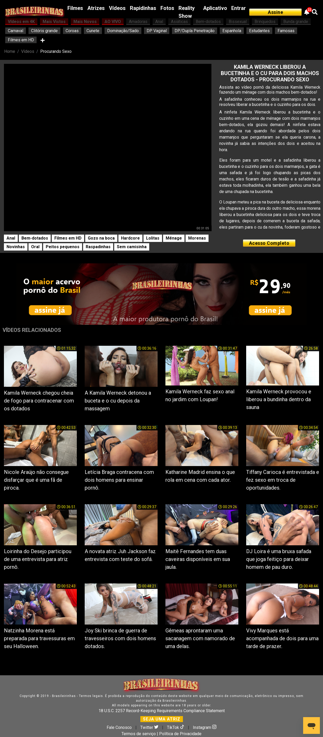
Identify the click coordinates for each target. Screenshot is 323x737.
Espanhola (231, 30)
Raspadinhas (98, 246)
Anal (11, 238)
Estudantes (259, 30)
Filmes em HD (21, 39)
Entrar (238, 8)
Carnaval (15, 30)
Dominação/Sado (123, 30)
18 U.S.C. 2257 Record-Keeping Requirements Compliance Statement (162, 710)
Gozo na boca (101, 238)
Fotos (167, 8)
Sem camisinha (132, 246)
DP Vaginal (157, 30)
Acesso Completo (269, 243)
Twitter (149, 727)
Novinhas (16, 246)
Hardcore (130, 238)
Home (9, 51)
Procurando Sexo (56, 51)
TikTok (176, 727)
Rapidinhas (143, 8)
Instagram (204, 727)
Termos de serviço (139, 733)
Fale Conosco (119, 727)
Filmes (75, 8)
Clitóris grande (44, 30)
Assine (275, 12)
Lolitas (152, 238)
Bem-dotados (34, 238)
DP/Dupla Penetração (195, 30)
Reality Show (186, 12)
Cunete (92, 30)
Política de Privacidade (180, 733)
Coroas (72, 30)
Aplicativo (215, 8)
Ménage (174, 238)
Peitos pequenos (62, 246)
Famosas (286, 30)
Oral (35, 246)
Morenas (197, 238)
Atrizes (96, 8)
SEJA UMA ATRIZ (161, 719)
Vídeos (117, 8)
